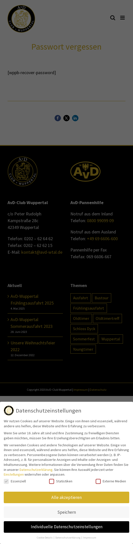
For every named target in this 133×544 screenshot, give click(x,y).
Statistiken (60, 481)
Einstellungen (14, 474)
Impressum (89, 537)
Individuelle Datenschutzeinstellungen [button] (66, 526)
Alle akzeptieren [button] (66, 497)
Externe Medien (111, 481)
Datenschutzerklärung (36, 469)
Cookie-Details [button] (45, 537)
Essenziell (15, 481)
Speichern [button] (66, 512)
